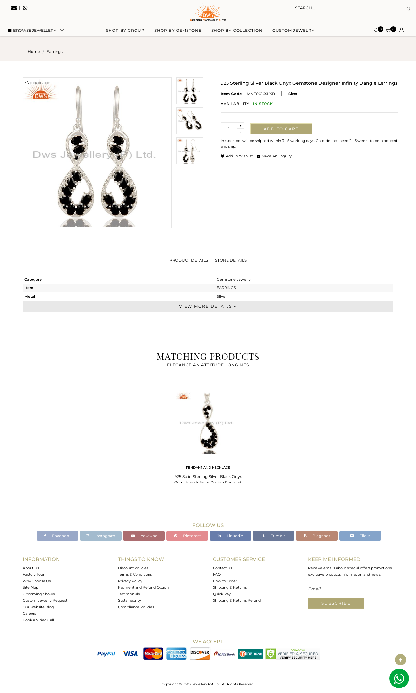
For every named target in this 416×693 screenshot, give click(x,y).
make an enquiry (274, 156)
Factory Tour (33, 574)
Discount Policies (133, 568)
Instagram (100, 535)
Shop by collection (237, 32)
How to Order (225, 581)
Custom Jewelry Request (45, 600)
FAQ (217, 574)
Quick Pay (222, 594)
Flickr (360, 535)
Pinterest (187, 535)
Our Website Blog (38, 607)
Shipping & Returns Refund (237, 600)
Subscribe (336, 603)
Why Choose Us (37, 581)
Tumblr (274, 535)
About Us (31, 568)
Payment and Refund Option (143, 587)
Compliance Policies (136, 607)
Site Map (30, 587)
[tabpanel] (208, 438)
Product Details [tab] (188, 260)
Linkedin (230, 535)
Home (34, 51)
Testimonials (129, 594)
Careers (29, 613)
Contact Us (222, 568)
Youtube (144, 535)
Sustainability (129, 600)
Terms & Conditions (135, 574)
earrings (54, 51)
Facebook (58, 535)
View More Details (208, 306)
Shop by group (125, 32)
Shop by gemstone (178, 32)
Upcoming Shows (39, 594)
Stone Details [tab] (231, 260)
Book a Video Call (38, 620)
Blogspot (317, 535)
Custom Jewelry (293, 32)
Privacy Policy (130, 581)
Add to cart (281, 128)
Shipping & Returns (230, 587)
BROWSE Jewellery (32, 32)
